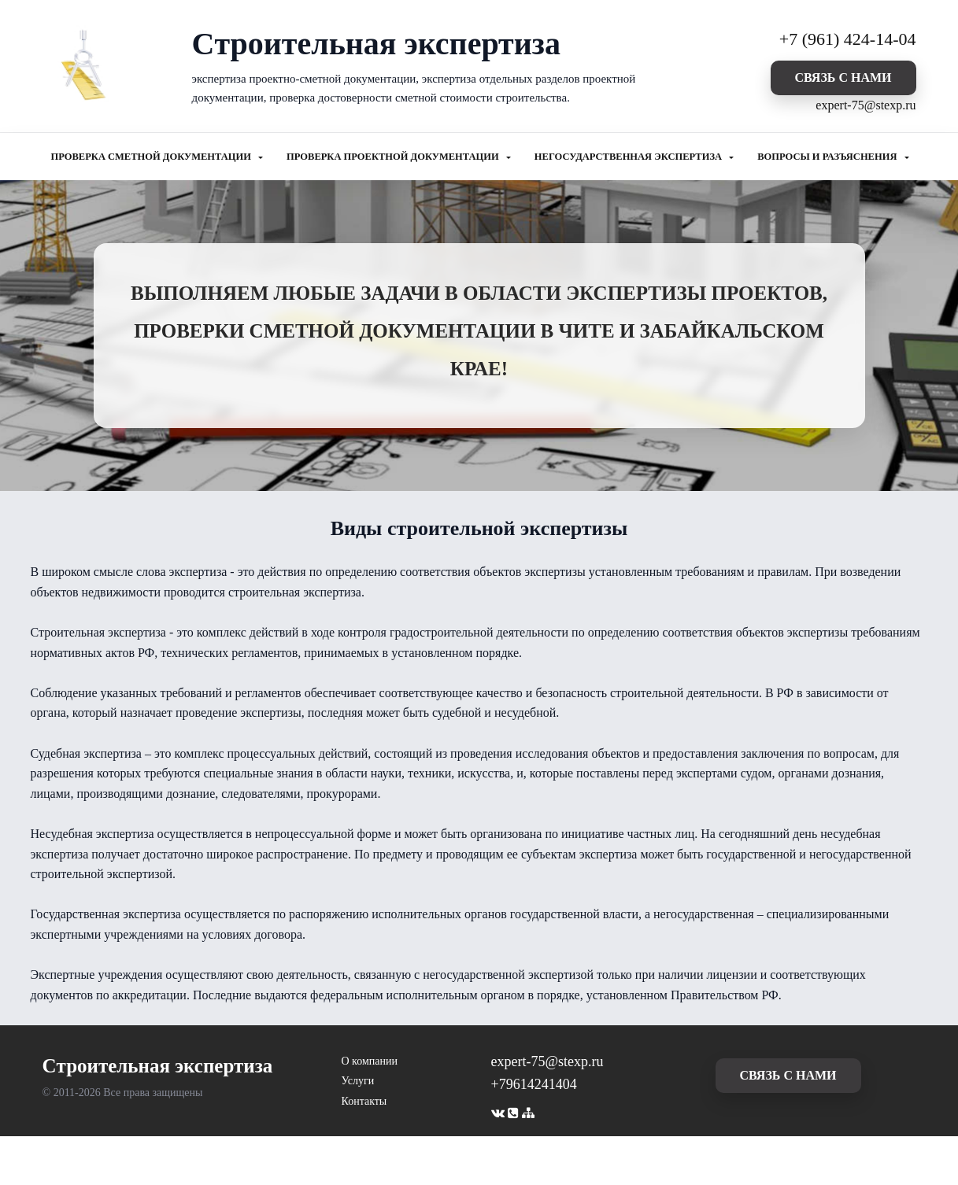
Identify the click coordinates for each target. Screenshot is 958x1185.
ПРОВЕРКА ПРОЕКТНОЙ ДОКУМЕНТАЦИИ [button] (394, 156)
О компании (370, 1061)
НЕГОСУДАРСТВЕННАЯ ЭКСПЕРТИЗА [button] (629, 156)
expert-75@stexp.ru (865, 105)
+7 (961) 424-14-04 (847, 39)
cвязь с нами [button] (842, 77)
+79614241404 (534, 1084)
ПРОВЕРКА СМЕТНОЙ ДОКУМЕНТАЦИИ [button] (152, 156)
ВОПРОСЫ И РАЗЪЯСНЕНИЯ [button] (828, 156)
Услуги (358, 1081)
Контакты (364, 1101)
